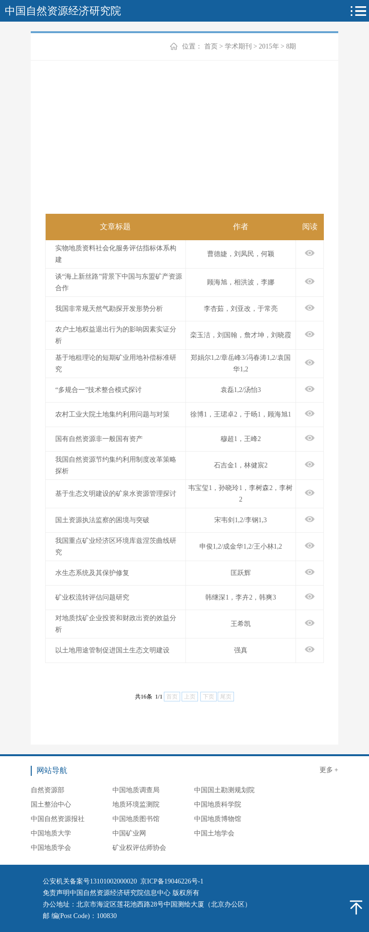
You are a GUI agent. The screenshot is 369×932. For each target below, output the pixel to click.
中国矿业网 (129, 833)
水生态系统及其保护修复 (92, 572)
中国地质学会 (51, 847)
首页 (211, 46)
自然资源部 (47, 790)
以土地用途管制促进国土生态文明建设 (112, 650)
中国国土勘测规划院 (224, 790)
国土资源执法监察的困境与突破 (102, 520)
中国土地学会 (214, 833)
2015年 (269, 46)
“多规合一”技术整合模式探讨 (98, 389)
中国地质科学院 (217, 804)
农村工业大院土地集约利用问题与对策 (112, 414)
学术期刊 (238, 46)
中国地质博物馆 (217, 818)
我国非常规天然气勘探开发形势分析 (109, 308)
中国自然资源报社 (58, 818)
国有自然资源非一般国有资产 (99, 438)
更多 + (329, 769)
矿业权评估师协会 (139, 847)
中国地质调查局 (136, 790)
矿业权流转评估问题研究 (92, 597)
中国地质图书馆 (136, 818)
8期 (291, 46)
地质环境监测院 (136, 804)
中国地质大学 (51, 833)
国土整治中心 (51, 804)
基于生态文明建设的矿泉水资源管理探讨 (115, 493)
